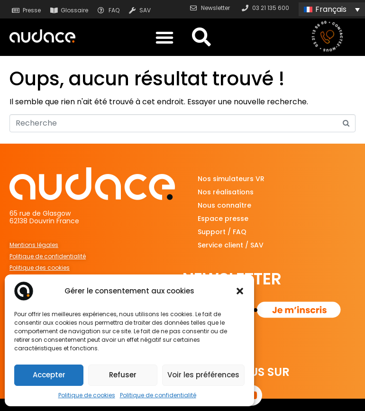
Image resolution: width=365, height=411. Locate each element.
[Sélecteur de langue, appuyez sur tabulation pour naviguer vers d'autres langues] (332, 9)
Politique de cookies (86, 395)
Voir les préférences (203, 375)
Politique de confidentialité (158, 395)
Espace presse (223, 218)
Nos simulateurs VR (231, 178)
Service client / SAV (231, 245)
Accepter (49, 375)
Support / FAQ (222, 232)
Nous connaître (224, 205)
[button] (240, 291)
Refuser (123, 375)
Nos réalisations (226, 192)
